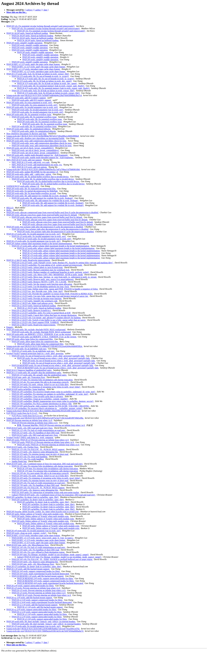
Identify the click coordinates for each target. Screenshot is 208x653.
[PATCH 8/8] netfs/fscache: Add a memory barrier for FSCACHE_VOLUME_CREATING (51, 406)
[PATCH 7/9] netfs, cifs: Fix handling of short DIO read (36, 485)
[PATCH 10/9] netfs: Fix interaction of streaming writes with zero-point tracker (46, 492)
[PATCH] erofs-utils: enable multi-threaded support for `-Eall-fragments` (37, 155)
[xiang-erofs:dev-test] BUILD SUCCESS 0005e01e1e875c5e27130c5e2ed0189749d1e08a (45, 418)
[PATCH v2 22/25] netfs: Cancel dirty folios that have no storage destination (44, 315)
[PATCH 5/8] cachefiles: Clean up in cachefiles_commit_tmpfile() (40, 399)
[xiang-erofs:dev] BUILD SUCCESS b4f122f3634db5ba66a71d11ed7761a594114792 (43, 629)
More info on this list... (16, 12)
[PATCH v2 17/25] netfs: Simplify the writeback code (35, 301)
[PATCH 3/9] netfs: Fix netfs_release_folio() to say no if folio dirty (40, 476)
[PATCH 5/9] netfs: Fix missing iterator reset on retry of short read (40, 480)
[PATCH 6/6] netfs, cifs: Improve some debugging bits (35, 562)
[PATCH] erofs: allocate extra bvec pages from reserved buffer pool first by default (41, 215)
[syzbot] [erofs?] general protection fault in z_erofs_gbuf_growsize (35, 353)
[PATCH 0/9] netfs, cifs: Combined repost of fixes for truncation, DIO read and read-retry (44, 464)
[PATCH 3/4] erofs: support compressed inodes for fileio (36, 571)
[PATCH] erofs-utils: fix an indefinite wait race (26, 349)
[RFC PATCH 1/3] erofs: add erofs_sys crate (31, 162)
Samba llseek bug (19, 461)
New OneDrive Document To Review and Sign (26, 133)
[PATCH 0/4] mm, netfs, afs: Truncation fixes (26, 377)
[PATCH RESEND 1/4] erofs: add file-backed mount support (38, 576)
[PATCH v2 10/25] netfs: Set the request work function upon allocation (42, 284)
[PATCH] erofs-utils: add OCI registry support (26, 98)
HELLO (10, 208)
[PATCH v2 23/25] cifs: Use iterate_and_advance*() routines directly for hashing (46, 317)
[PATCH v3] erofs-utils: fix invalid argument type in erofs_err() (33, 241)
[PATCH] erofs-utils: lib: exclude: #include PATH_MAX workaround (36, 329)
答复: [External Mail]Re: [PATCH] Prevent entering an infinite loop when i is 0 (51, 425)
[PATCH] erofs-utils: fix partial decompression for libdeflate (32, 191)
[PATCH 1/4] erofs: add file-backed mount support (28, 569)
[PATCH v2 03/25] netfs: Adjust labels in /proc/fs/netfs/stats (37, 267)
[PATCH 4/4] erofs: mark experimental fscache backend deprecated (41, 574)
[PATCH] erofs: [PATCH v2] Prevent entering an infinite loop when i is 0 (37, 440)
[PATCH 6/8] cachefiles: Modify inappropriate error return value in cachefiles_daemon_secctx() (53, 401)
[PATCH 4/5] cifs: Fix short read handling (30, 456)
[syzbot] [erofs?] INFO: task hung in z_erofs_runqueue (30, 437)
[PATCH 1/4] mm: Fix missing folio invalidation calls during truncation (42, 380)
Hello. (9, 210)
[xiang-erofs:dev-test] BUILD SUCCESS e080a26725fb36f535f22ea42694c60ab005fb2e (44, 346)
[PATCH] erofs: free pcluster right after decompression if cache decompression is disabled (44, 227)
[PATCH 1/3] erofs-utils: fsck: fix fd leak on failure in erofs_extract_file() (38, 74)
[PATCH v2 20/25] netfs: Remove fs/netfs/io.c (31, 310)
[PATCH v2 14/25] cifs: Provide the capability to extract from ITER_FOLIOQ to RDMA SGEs (52, 294)
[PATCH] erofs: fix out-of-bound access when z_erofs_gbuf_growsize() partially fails (48, 356)
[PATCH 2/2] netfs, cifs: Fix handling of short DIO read (36, 433)
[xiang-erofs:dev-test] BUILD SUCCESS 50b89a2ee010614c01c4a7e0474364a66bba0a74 (45, 631)
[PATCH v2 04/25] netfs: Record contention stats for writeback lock (41, 270)
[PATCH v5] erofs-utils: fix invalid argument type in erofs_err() (33, 626)
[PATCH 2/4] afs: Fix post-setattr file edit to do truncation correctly (40, 382)
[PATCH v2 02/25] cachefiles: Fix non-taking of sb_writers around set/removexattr (47, 265)
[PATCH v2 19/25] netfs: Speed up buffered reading (34, 306)
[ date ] (45, 10)
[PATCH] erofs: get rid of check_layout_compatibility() (30, 148)
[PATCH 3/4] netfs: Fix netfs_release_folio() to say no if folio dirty (40, 384)
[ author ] (38, 10)
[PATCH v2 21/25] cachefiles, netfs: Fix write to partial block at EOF (41, 313)
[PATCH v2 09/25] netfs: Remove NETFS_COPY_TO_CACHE (39, 282)
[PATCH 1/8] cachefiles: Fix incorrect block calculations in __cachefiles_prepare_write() (44, 408)
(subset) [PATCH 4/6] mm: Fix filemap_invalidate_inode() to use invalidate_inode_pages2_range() (59, 557)
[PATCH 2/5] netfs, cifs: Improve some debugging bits (35, 452)
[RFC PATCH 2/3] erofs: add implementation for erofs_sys (37, 165)
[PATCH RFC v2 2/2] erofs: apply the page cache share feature (33, 64)
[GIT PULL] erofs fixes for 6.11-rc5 (22, 413)
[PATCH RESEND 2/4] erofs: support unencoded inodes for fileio (45, 578)
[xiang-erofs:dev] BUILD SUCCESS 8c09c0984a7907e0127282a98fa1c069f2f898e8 (42, 136)
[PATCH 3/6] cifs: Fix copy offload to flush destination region (38, 552)
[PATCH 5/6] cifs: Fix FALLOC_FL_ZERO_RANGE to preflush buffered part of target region (52, 559)
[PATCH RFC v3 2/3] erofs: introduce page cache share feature (39, 540)
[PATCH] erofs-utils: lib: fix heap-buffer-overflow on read (31, 193)
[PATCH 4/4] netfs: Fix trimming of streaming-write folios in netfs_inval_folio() (46, 387)
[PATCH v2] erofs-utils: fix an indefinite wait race (33, 351)
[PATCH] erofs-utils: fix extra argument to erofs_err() (29, 102)
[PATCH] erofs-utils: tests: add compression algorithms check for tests (36, 141)
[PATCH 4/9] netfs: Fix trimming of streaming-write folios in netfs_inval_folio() (46, 478)
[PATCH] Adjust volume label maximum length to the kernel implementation (39, 243)
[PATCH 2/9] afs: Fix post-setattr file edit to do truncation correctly (40, 473)
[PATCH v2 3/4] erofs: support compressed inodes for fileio (37, 600)
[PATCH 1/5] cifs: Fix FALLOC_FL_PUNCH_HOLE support (38, 449)
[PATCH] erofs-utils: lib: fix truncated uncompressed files (31, 188)
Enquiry (10, 327)
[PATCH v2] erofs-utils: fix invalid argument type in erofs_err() (33, 234)
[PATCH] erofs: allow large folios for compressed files (29, 339)
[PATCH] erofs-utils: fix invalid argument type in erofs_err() (32, 107)
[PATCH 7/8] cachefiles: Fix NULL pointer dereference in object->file (42, 403)
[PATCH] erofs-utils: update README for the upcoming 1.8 (32, 172)
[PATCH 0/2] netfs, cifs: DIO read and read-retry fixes (29, 428)
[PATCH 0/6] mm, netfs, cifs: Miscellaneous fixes (27, 545)
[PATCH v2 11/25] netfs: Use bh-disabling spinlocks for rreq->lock (40, 286)
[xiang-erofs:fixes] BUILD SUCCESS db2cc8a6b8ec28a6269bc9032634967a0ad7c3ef (43, 411)
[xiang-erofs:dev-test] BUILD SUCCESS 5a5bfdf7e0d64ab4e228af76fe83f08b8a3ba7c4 (44, 95)
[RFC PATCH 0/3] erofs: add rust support (24, 160)
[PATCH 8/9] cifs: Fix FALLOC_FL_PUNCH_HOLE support (38, 488)
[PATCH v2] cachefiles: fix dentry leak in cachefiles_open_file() (34, 566)
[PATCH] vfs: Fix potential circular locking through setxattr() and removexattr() (40, 26)
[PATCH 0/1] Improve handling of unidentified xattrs (29, 370)
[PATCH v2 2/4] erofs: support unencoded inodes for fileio (31, 609)
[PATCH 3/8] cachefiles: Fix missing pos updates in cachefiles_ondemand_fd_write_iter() (50, 394)
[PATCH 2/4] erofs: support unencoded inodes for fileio (30, 586)
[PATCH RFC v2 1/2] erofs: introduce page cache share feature (33, 69)
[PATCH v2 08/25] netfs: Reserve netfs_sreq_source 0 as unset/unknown (43, 279)
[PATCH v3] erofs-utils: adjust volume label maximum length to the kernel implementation (61, 255)
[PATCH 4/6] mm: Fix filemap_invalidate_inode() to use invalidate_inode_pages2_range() (50, 554)
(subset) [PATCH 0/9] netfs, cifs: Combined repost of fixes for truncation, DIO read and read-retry (54, 495)
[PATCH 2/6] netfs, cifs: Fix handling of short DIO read (36, 550)
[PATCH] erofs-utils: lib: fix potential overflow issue (29, 114)
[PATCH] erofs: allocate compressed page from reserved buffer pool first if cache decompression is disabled (52, 212)
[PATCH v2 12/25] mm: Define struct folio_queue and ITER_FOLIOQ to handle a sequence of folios (55, 289)
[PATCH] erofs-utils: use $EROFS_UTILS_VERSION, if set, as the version (39, 334)
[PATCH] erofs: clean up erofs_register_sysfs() (26, 533)
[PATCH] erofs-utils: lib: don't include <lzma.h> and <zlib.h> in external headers (41, 621)
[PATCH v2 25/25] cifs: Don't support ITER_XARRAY (35, 322)
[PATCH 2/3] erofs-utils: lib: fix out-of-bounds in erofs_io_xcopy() (40, 76)
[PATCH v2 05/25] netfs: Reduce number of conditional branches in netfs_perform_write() (50, 272)
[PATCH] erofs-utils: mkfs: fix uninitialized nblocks (28, 129)
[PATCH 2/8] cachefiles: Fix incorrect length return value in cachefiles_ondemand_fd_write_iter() (54, 392)
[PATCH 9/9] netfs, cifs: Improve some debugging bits (35, 490)
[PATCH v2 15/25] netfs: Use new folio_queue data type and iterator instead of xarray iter (50, 296)
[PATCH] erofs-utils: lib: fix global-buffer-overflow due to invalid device (37, 176)
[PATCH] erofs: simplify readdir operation (24, 43)
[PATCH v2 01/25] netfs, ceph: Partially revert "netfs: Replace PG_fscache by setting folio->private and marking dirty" (63, 263)
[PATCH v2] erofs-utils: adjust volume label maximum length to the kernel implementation (51, 246)
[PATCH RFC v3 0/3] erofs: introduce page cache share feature (33, 535)
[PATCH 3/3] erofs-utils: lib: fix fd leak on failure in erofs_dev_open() (42, 81)
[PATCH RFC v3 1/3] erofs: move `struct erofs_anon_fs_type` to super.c (43, 538)
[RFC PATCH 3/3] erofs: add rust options (29, 167)
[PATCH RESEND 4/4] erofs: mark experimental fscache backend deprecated (50, 583)
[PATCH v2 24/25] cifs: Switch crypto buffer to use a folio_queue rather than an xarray (49, 320)
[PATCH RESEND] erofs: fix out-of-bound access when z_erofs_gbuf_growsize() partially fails (53, 365)
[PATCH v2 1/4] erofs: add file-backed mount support (29, 597)
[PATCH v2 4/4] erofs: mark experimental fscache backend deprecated (42, 602)
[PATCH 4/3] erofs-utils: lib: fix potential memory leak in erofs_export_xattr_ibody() (48, 86)
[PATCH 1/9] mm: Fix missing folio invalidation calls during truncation (42, 466)
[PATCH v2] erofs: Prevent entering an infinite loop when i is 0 (33, 588)
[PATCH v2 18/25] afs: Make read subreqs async (33, 303)
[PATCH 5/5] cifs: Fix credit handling (28, 459)
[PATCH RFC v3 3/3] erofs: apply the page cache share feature (39, 542)
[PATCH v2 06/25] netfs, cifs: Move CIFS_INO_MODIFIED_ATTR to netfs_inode (47, 274)
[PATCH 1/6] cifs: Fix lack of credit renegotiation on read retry (39, 547)
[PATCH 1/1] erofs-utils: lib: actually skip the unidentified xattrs (34, 372)
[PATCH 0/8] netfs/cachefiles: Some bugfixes (26, 389)
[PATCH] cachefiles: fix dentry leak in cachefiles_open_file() (32, 497)
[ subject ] (29, 10)
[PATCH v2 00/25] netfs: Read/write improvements (28, 260)
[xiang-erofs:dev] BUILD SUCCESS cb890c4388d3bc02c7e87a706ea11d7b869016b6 (43, 169)
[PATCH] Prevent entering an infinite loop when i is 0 (29, 420)
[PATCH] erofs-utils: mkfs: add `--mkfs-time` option (29, 174)
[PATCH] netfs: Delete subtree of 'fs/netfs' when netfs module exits (35, 514)
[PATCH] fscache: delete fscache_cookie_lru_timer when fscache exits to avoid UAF (42, 511)
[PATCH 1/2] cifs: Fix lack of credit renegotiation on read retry (39, 430)
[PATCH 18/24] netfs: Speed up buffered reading (27, 33)
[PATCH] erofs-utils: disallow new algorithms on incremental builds (35, 138)
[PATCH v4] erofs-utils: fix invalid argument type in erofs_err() (33, 531)
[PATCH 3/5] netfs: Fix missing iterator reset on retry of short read (40, 454)
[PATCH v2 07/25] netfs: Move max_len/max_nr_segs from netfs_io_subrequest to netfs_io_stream (54, 277)
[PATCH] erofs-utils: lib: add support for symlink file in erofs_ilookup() (37, 196)
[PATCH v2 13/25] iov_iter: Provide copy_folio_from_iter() (37, 291)
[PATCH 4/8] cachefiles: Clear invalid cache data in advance (38, 396)
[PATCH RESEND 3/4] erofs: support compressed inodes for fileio (45, 581)
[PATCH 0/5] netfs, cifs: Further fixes (22, 447)
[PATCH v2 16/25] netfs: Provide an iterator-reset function (37, 298)
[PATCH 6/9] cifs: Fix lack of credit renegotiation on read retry (39, 483)
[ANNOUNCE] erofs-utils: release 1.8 (23, 186)
